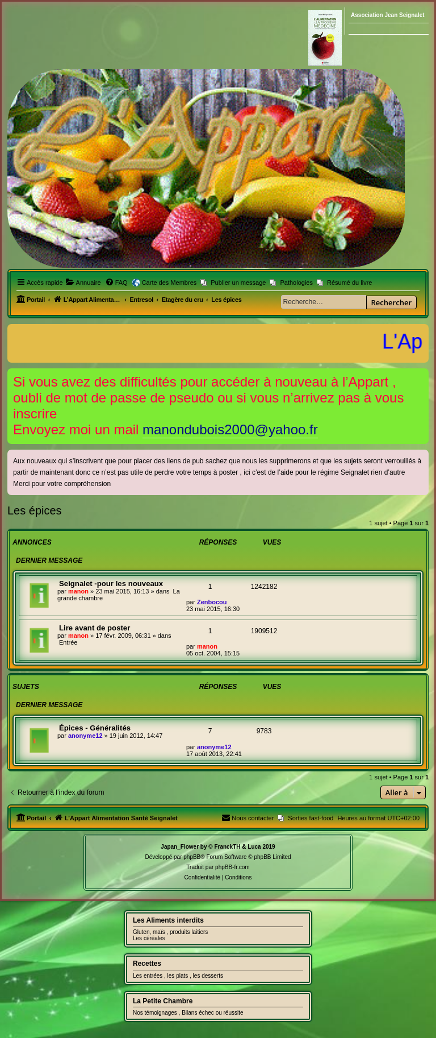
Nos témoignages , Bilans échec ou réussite (188, 1013)
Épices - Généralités (95, 728)
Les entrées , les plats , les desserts (178, 976)
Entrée (68, 642)
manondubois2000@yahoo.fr (230, 429)
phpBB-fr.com (232, 867)
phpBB (191, 857)
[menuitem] (83, 282)
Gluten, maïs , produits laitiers (170, 932)
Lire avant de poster (94, 628)
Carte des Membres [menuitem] (169, 282)
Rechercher (391, 302)
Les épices (34, 510)
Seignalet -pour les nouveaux (111, 583)
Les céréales (149, 938)
